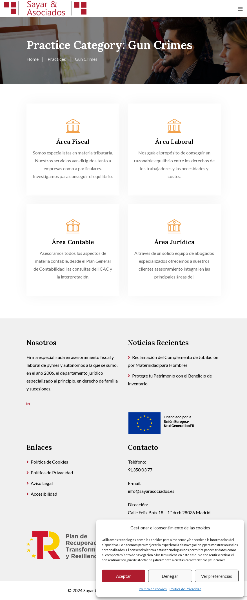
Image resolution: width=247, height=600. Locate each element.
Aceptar (123, 576)
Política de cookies (153, 589)
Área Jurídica (174, 242)
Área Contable (73, 242)
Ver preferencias (216, 576)
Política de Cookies (49, 461)
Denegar (170, 576)
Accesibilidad (44, 493)
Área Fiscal (73, 141)
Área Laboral (174, 141)
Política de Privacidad (185, 589)
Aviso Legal (42, 483)
